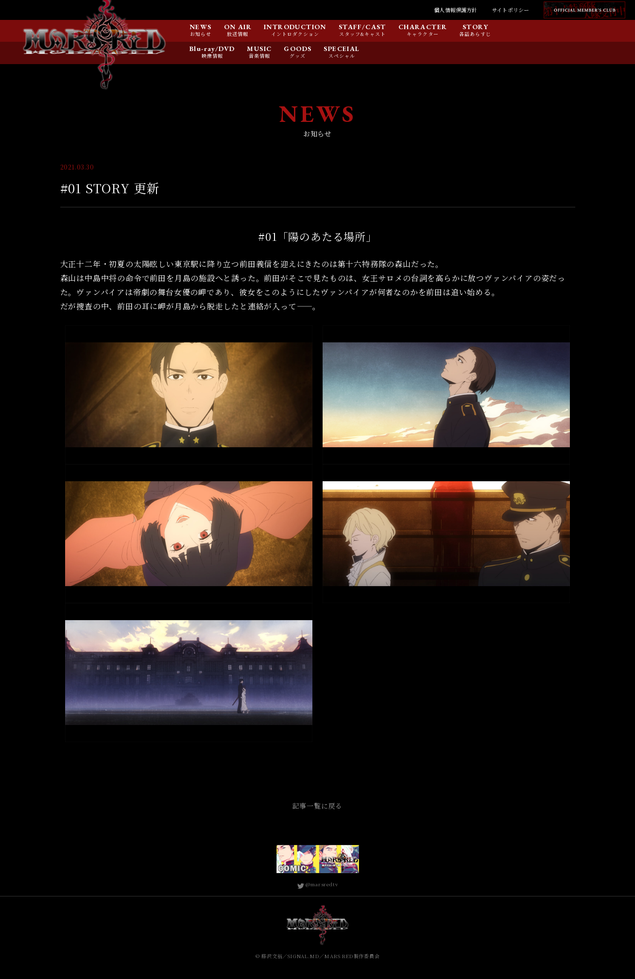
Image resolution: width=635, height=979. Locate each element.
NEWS (200, 27)
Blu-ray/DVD (212, 49)
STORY (475, 27)
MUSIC (259, 49)
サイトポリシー (510, 10)
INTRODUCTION (295, 27)
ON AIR (238, 27)
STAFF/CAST (362, 27)
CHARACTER (422, 27)
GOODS (297, 49)
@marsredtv (317, 884)
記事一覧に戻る (317, 805)
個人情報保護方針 (455, 10)
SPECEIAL (342, 49)
